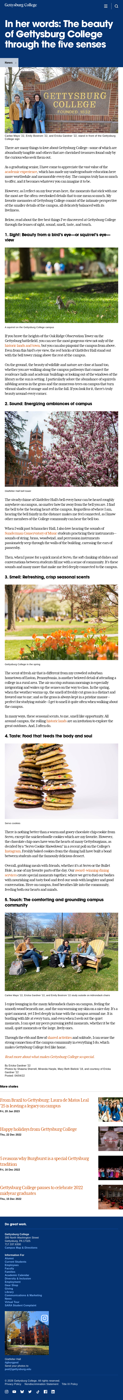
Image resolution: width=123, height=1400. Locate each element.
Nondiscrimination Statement (41, 1384)
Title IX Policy (70, 1384)
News (8, 62)
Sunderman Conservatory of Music (31, 533)
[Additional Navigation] (105, 6)
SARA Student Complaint (20, 1305)
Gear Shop (11, 1285)
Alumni (9, 1258)
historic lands (56, 721)
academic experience (21, 172)
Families (10, 1271)
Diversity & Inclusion (18, 1278)
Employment (12, 1282)
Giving (9, 1288)
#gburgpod (12, 1362)
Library (9, 1292)
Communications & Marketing (23, 1295)
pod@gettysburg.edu (18, 1369)
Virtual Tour (12, 1302)
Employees (12, 1265)
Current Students (15, 1261)
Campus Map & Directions (21, 1247)
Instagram (12, 851)
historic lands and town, (23, 345)
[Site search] (116, 6)
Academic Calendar (17, 1275)
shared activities (59, 1037)
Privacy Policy (13, 1384)
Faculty (9, 1268)
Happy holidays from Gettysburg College (38, 1129)
